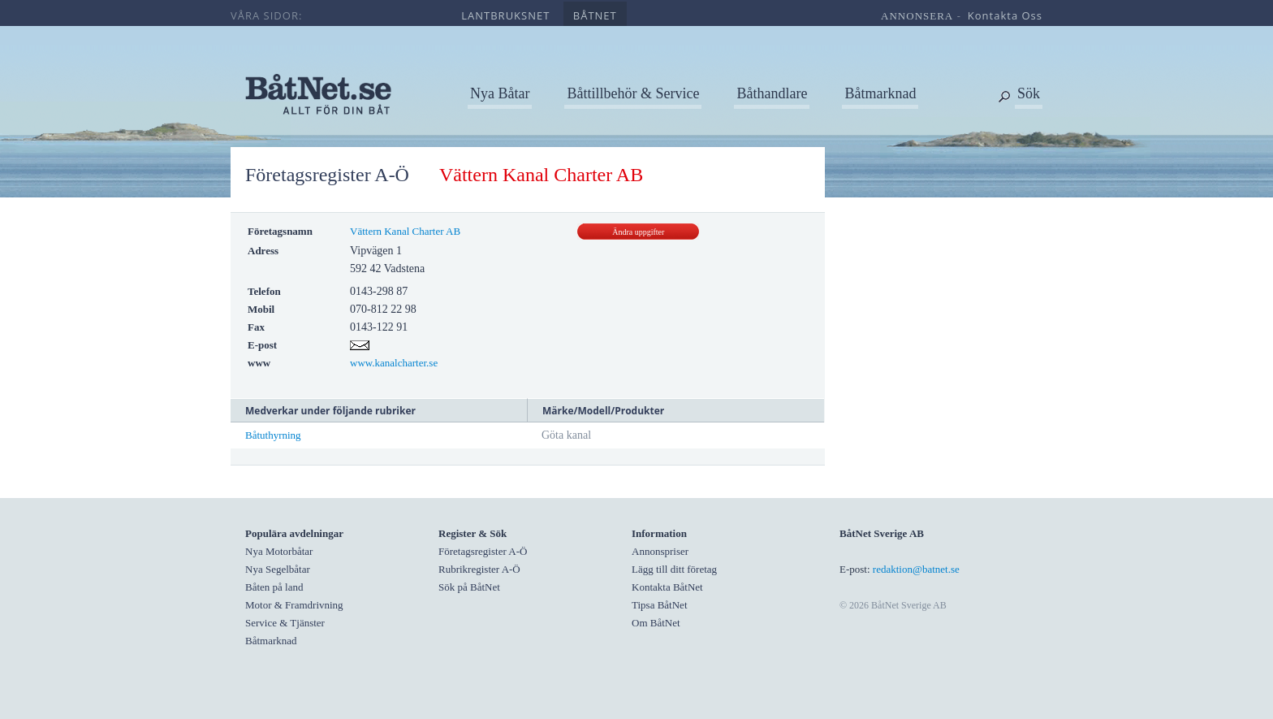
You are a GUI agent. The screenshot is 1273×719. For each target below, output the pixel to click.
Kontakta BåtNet (667, 587)
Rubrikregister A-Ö (479, 569)
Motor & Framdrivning (294, 605)
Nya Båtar (499, 93)
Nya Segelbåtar (277, 569)
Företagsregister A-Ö (327, 174)
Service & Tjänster (285, 623)
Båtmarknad (880, 93)
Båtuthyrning (273, 435)
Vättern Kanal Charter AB (405, 231)
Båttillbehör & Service (633, 93)
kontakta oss (1005, 15)
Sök (1028, 93)
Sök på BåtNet (469, 587)
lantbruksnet (505, 15)
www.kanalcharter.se (394, 363)
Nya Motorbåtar (279, 551)
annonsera (917, 16)
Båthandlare (771, 93)
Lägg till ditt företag (674, 569)
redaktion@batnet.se (916, 569)
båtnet (595, 15)
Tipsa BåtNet (660, 605)
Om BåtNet (656, 623)
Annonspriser (660, 551)
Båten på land (274, 587)
